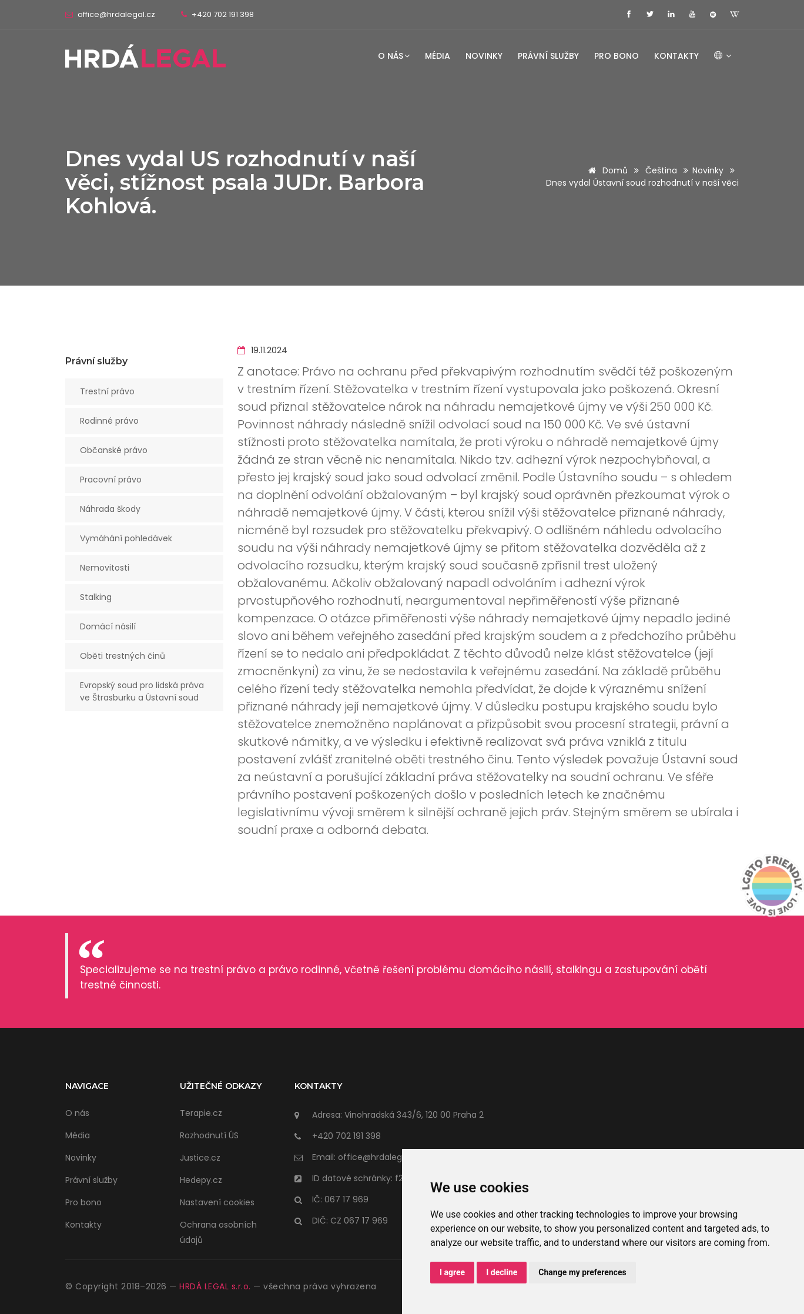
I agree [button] (452, 1272)
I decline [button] (501, 1272)
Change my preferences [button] (582, 1272)
